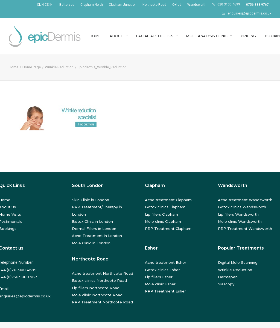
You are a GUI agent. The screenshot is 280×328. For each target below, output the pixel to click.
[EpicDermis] (45, 36)
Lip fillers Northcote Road (95, 288)
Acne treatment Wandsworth (245, 200)
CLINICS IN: (45, 5)
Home (95, 36)
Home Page (31, 67)
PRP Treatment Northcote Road (102, 302)
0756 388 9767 (257, 5)
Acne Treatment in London (97, 235)
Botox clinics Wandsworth (242, 207)
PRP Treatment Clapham (168, 228)
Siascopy (226, 284)
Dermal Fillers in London (94, 228)
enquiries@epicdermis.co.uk (249, 13)
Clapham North (91, 5)
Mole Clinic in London (91, 243)
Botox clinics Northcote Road (99, 280)
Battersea (66, 5)
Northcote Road (154, 5)
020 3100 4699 (228, 4)
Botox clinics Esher (162, 270)
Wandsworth (196, 5)
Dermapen (228, 277)
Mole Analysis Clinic (209, 36)
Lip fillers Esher (159, 277)
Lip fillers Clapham (161, 214)
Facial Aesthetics (156, 36)
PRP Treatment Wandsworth (245, 228)
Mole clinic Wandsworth (240, 221)
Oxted (176, 5)
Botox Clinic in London (92, 221)
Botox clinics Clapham (165, 207)
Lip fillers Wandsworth (238, 214)
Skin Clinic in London (90, 200)
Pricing (248, 36)
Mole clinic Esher (160, 284)
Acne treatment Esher (165, 262)
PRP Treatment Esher (165, 291)
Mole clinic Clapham (163, 221)
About (118, 36)
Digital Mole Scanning (238, 262)
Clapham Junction (122, 5)
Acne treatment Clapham (168, 200)
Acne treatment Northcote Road (102, 273)
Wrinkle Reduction (59, 67)
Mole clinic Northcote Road (97, 295)
